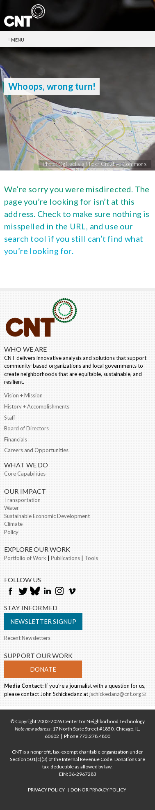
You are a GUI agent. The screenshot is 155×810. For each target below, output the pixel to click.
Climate (13, 524)
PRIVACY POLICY (46, 790)
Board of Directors (26, 428)
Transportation (22, 500)
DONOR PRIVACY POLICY (98, 790)
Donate (43, 669)
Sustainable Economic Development (47, 516)
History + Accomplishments (36, 406)
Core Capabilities (25, 473)
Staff (9, 417)
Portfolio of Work (25, 558)
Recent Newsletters (27, 638)
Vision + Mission (23, 395)
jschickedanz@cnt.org (117, 695)
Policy (11, 532)
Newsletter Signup (43, 621)
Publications (65, 558)
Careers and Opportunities (36, 450)
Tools (91, 558)
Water (11, 507)
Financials (15, 439)
